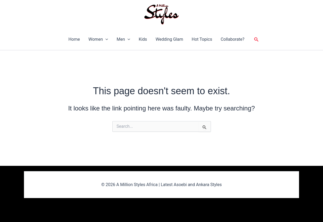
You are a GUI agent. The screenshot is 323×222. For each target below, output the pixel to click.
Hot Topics (202, 39)
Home (74, 39)
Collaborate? (232, 39)
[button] (105, 39)
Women (98, 39)
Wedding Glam (169, 39)
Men (123, 39)
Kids (143, 39)
